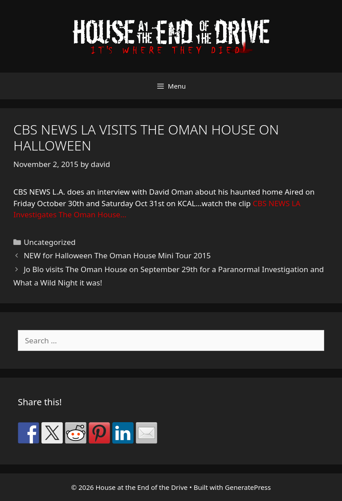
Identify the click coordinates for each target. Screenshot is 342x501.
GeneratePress (248, 487)
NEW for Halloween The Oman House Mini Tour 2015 (117, 255)
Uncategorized (50, 242)
